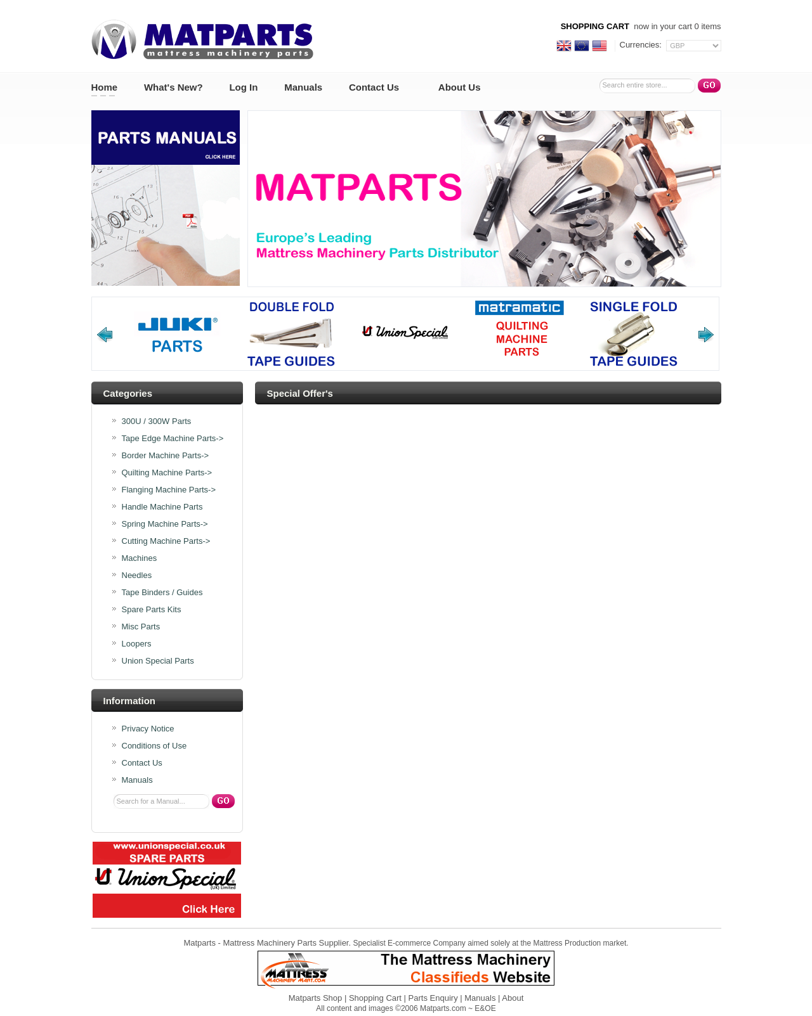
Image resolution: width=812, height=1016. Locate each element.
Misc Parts (141, 626)
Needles (137, 575)
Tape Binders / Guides (162, 592)
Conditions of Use (154, 746)
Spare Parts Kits (151, 609)
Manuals (303, 87)
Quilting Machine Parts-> (167, 472)
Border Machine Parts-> (165, 455)
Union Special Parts (158, 661)
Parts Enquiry (433, 998)
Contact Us (374, 87)
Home (104, 87)
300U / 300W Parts (157, 421)
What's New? (173, 87)
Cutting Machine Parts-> (166, 541)
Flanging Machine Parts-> (169, 489)
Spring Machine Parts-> (165, 524)
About (512, 998)
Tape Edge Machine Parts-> (173, 438)
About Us (459, 87)
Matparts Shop (316, 998)
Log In (243, 87)
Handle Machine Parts (162, 507)
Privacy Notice (148, 728)
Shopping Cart (375, 998)
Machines (139, 558)
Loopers (137, 644)
